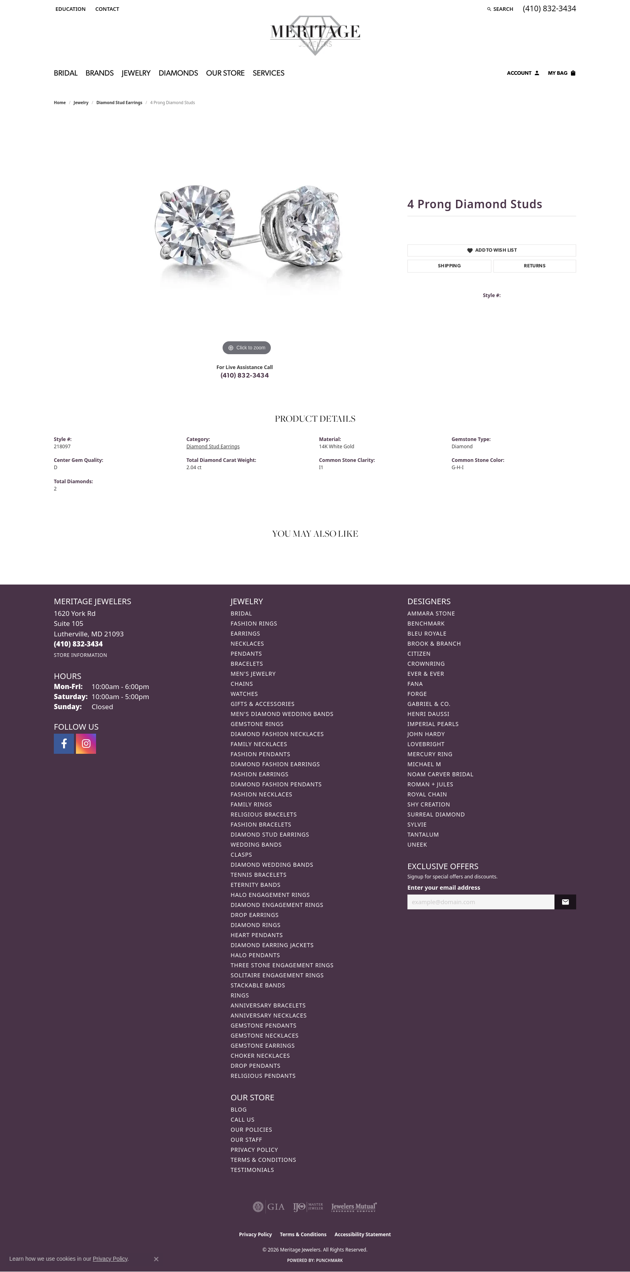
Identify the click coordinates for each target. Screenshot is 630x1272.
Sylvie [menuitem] (417, 824)
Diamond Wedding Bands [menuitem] (272, 864)
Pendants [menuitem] (246, 653)
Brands (100, 74)
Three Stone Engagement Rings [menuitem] (282, 965)
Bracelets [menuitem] (247, 663)
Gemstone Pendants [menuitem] (264, 1025)
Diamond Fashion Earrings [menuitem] (275, 764)
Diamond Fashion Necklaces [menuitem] (277, 734)
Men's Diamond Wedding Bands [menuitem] (282, 714)
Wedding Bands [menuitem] (256, 844)
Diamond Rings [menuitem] (255, 925)
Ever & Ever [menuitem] (425, 673)
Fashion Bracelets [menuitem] (261, 824)
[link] (106, 9)
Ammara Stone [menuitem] (431, 613)
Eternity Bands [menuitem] (256, 884)
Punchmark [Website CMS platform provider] (329, 1260)
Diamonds (178, 74)
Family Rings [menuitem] (251, 804)
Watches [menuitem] (244, 694)
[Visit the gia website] (269, 1207)
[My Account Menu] (523, 74)
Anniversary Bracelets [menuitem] (268, 1005)
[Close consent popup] (156, 1259)
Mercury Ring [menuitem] (429, 754)
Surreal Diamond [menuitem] (436, 814)
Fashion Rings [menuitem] (254, 623)
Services (268, 74)
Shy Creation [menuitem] (428, 804)
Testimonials (252, 1170)
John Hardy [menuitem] (426, 734)
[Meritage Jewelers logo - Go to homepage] (315, 36)
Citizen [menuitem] (419, 653)
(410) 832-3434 (245, 376)
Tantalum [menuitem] (423, 834)
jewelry (81, 102)
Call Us (243, 1119)
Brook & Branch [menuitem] (434, 643)
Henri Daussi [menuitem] (428, 714)
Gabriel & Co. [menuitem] (428, 704)
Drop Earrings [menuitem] (255, 915)
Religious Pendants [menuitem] (263, 1075)
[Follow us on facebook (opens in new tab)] (64, 744)
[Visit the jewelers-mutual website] (354, 1207)
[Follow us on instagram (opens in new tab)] (86, 744)
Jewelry (136, 74)
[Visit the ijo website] (308, 1207)
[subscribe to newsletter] (565, 902)
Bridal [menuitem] (241, 613)
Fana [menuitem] (415, 683)
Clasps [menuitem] (241, 854)
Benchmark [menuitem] (426, 623)
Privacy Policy (254, 1149)
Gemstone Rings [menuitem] (257, 724)
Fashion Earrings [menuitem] (259, 774)
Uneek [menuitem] (417, 844)
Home (60, 102)
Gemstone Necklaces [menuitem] (265, 1035)
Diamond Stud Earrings (119, 102)
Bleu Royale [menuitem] (427, 633)
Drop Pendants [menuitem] (255, 1065)
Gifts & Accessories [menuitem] (263, 704)
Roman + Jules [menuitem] (430, 784)
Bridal (66, 74)
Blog (239, 1109)
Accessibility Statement (363, 1234)
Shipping (449, 266)
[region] (246, 236)
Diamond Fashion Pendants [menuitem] (276, 784)
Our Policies (251, 1129)
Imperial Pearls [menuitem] (433, 724)
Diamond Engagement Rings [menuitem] (277, 905)
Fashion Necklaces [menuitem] (261, 794)
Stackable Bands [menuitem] (258, 985)
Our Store (225, 74)
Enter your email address (443, 887)
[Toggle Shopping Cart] (562, 74)
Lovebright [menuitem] (426, 744)
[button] (70, 9)
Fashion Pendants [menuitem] (260, 754)
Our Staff (246, 1139)
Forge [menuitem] (417, 694)
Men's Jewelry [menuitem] (253, 673)
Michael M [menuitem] (424, 764)
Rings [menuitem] (240, 995)
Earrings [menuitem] (245, 633)
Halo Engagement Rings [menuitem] (270, 895)
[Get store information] (80, 655)
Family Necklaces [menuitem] (259, 744)
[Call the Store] (78, 643)
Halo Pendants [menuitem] (255, 955)
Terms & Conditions (264, 1159)
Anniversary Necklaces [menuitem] (269, 1015)
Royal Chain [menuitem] (427, 794)
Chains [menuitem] (242, 683)
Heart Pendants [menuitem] (257, 935)
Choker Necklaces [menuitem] (260, 1055)
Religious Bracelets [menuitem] (264, 814)
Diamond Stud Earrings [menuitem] (270, 834)
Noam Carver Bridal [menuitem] (440, 774)
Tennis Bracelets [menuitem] (258, 874)
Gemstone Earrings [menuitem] (263, 1045)
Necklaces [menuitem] (247, 643)
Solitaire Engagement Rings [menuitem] (277, 975)
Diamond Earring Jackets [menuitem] (272, 945)
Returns (535, 266)
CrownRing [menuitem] (426, 663)
